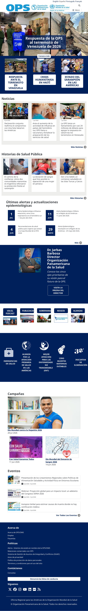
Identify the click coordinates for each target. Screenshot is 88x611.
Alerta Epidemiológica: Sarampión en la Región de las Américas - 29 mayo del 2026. (69, 228)
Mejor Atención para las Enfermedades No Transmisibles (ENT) (46, 362)
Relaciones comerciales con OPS (20, 551)
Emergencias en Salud (10, 362)
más (77, 242)
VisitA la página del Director (58, 290)
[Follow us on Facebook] (15, 590)
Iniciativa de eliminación (80, 362)
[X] (10, 590)
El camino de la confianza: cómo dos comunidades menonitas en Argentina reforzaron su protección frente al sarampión (15, 182)
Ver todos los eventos (66, 515)
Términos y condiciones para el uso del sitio (25, 563)
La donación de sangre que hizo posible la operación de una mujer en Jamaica (43, 180)
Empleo (11, 535)
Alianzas (78, 310)
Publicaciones (28, 310)
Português (70, 1)
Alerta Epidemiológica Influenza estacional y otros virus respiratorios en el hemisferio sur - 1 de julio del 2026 (30, 214)
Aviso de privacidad (15, 557)
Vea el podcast (10, 312)
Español (62, 1)
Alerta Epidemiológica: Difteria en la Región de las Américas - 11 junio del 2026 (67, 213)
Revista (61, 310)
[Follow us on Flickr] (34, 590)
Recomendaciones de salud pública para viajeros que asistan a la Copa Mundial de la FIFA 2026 (30, 229)
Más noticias (77, 147)
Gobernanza (45, 310)
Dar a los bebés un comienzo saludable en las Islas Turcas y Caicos (71, 179)
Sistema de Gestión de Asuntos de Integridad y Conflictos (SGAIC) (34, 554)
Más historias (76, 198)
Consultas (12, 573)
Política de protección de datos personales (25, 560)
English (56, 1)
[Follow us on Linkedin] (29, 590)
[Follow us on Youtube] (25, 590)
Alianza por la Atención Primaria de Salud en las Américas (26, 362)
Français (78, 1)
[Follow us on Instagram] (19, 590)
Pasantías (11, 538)
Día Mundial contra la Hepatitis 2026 (25, 430)
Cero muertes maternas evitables (62, 362)
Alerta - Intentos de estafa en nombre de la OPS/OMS (29, 548)
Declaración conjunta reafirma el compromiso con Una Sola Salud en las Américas (15, 126)
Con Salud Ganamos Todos (21, 459)
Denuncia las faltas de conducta (44, 579)
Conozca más (44, 56)
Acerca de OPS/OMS (16, 532)
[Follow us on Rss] (39, 590)
